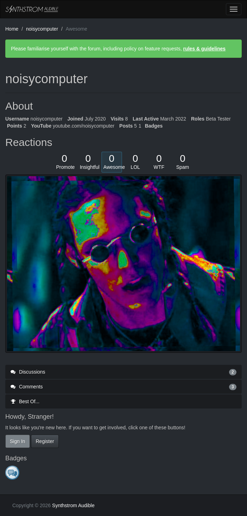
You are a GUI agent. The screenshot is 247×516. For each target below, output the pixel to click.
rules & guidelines (204, 48)
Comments (123, 386)
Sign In (17, 441)
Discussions (123, 371)
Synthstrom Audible (32, 9)
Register (45, 441)
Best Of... (25, 401)
